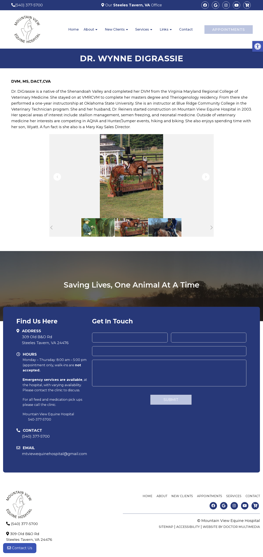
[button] (257, 46)
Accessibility (188, 527)
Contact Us (19, 549)
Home (73, 29)
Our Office (133, 5)
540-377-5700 (39, 419)
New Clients (115, 29)
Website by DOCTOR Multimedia (231, 527)
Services (142, 29)
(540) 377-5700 (29, 5)
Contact (186, 29)
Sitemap (166, 527)
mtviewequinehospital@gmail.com (54, 454)
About (89, 29)
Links (164, 29)
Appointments (228, 29)
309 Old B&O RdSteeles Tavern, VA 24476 (45, 340)
